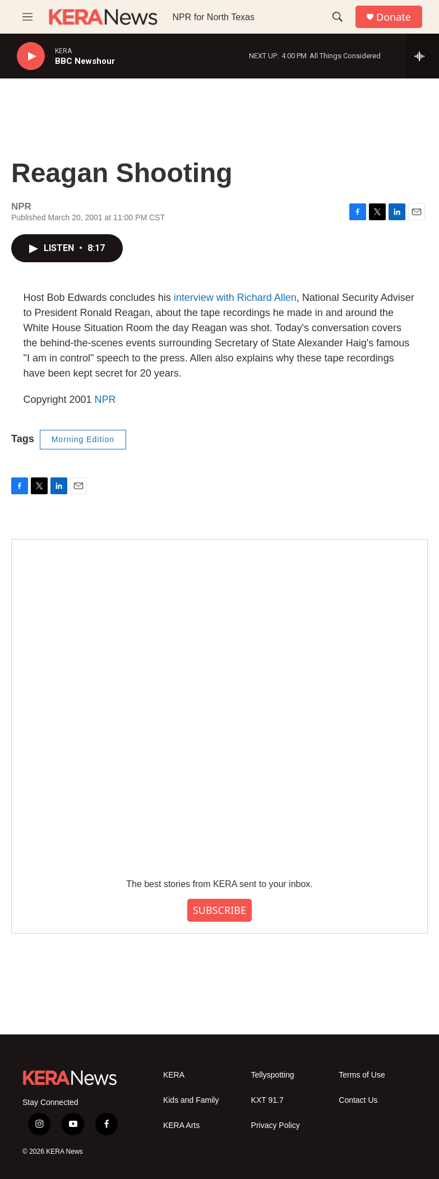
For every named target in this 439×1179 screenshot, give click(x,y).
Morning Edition (83, 439)
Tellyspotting (272, 1075)
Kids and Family (191, 1100)
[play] (31, 56)
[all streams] (422, 56)
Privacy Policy (275, 1125)
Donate (393, 17)
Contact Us (358, 1100)
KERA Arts (181, 1125)
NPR (105, 399)
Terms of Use (362, 1075)
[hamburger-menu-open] (27, 17)
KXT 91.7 (267, 1100)
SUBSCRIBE (219, 910)
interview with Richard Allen (235, 297)
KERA (173, 1075)
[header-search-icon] (337, 17)
